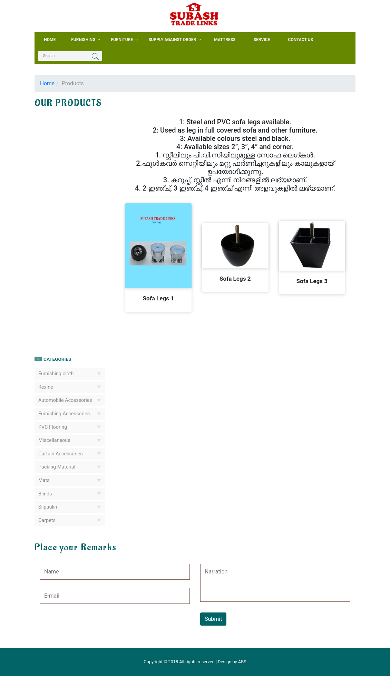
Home (47, 83)
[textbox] (65, 56)
